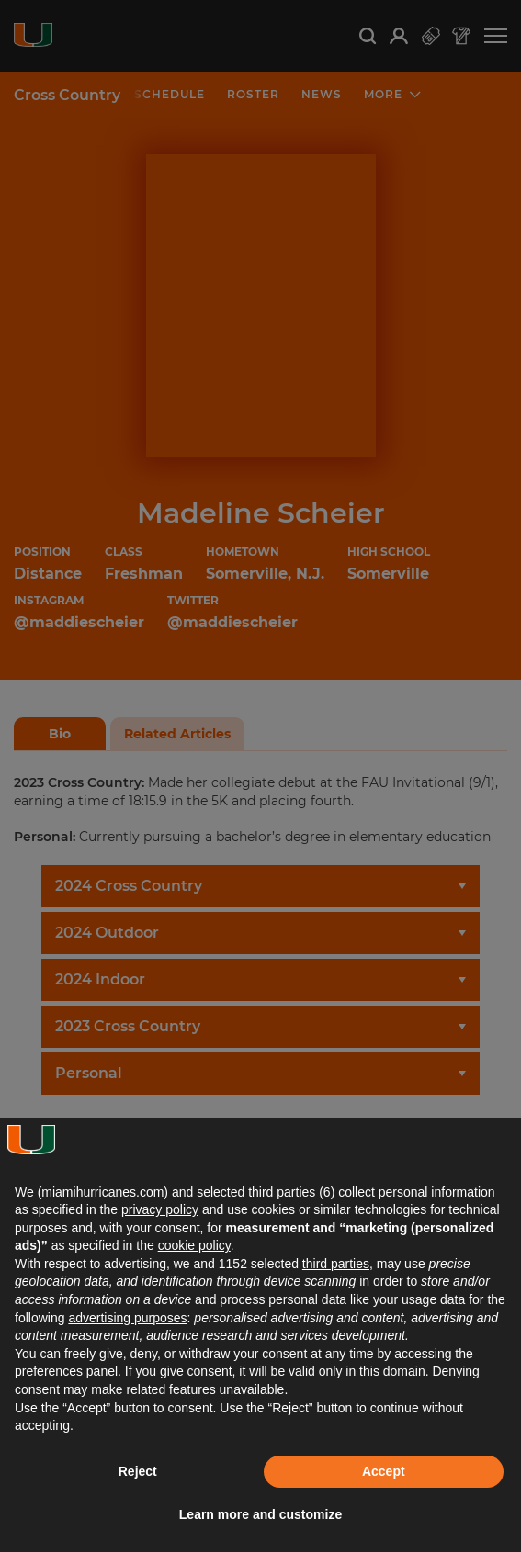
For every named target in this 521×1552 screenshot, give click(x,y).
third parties (335, 1263)
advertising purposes (127, 1317)
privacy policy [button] (159, 1209)
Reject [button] (138, 1471)
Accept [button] (383, 1471)
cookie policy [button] (194, 1245)
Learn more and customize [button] (260, 1514)
